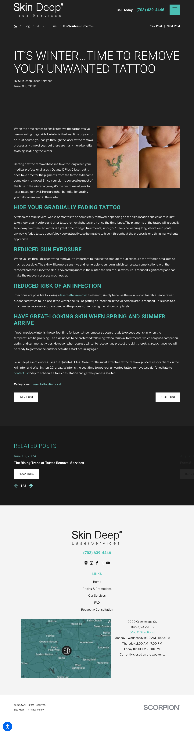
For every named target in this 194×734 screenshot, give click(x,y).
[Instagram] (91, 563)
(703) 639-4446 (150, 10)
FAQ (97, 602)
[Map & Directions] (142, 632)
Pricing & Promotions (97, 589)
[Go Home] (17, 26)
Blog (26, 26)
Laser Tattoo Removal (46, 384)
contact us (21, 373)
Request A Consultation (97, 609)
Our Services (97, 595)
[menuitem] (97, 581)
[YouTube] (108, 563)
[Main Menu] (175, 10)
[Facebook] (97, 563)
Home (97, 582)
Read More (26, 473)
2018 (40, 26)
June (53, 26)
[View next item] (31, 486)
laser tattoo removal (73, 295)
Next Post (167, 397)
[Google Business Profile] (86, 563)
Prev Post (26, 397)
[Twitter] (102, 563)
